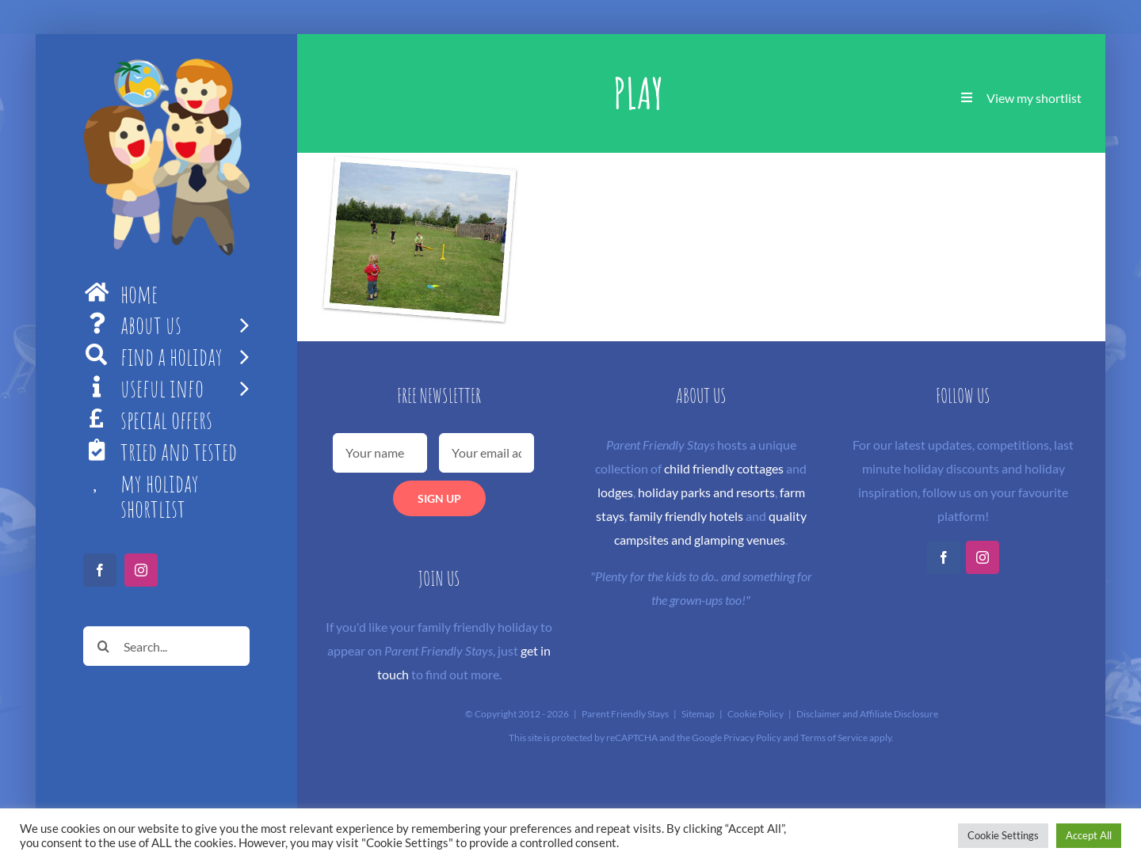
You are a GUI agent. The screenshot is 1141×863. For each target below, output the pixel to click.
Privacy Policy (752, 737)
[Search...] (166, 646)
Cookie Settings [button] (1003, 835)
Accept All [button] (1089, 835)
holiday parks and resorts (706, 492)
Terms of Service (834, 737)
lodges (615, 492)
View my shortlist (1034, 97)
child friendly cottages (724, 468)
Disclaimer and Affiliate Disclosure (867, 714)
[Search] (103, 646)
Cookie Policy (755, 714)
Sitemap (698, 714)
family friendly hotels (686, 515)
